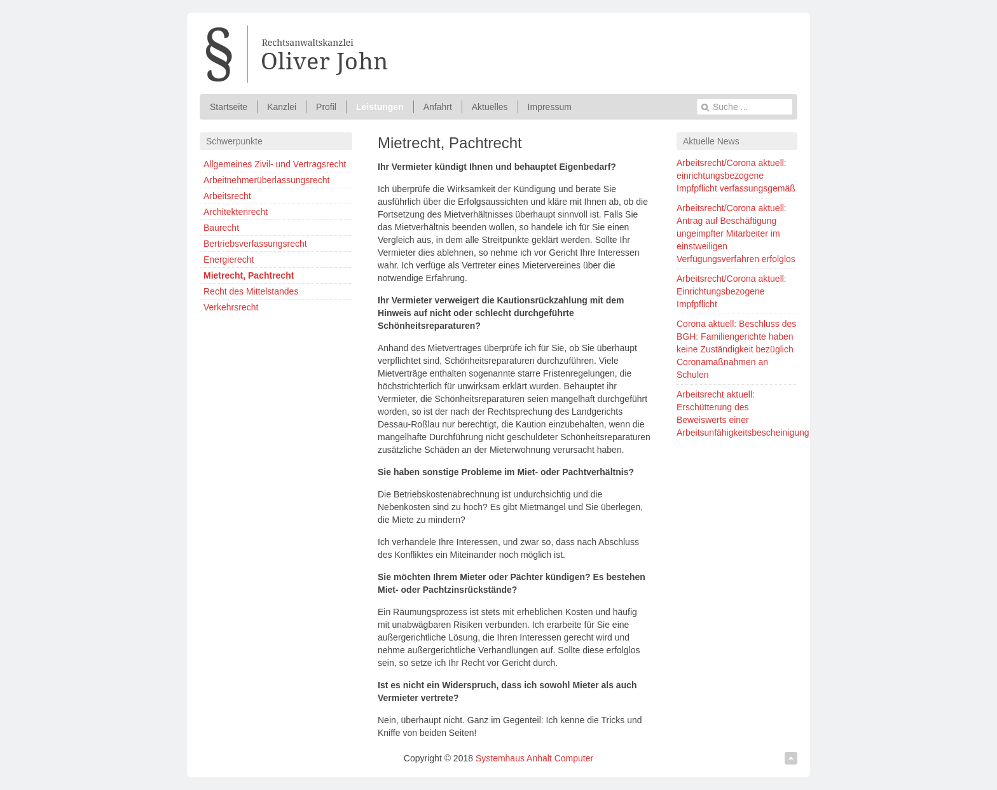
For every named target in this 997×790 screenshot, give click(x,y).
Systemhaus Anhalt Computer (534, 758)
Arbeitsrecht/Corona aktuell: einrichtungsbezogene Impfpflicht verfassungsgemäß (736, 175)
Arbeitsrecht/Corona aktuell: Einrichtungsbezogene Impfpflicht (732, 291)
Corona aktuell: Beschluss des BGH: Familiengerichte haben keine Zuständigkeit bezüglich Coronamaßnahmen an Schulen (736, 349)
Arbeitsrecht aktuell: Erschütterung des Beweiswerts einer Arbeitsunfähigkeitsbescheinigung (737, 413)
